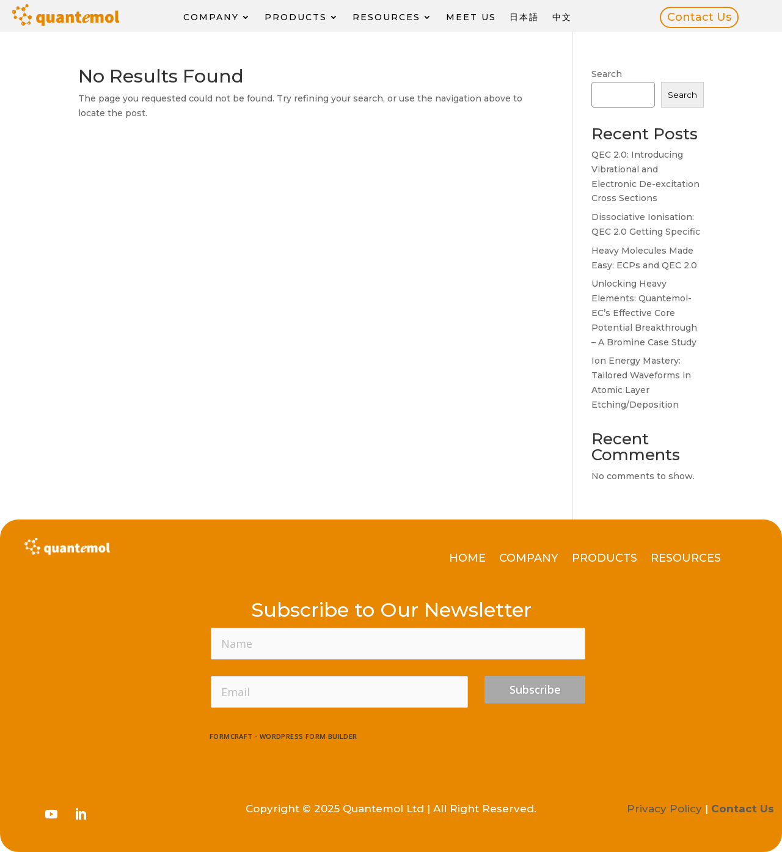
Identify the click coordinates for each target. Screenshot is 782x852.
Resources (386, 17)
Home (467, 559)
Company (211, 17)
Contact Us (699, 17)
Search (606, 73)
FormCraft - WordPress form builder (283, 736)
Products (296, 17)
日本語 (524, 17)
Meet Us (471, 17)
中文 (562, 17)
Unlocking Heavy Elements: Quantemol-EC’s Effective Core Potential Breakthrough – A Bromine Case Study (644, 312)
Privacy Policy (664, 808)
